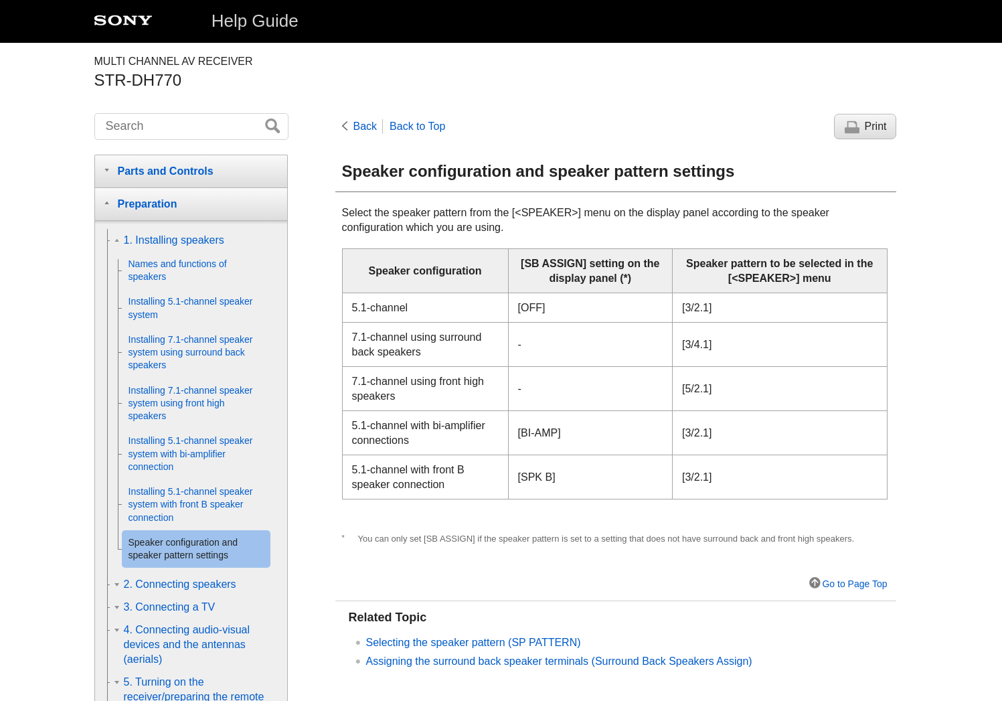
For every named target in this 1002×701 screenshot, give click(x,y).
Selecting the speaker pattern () (473, 642)
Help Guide (255, 21)
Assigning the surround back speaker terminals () (559, 661)
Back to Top (417, 126)
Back (365, 126)
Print (876, 126)
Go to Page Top (854, 583)
